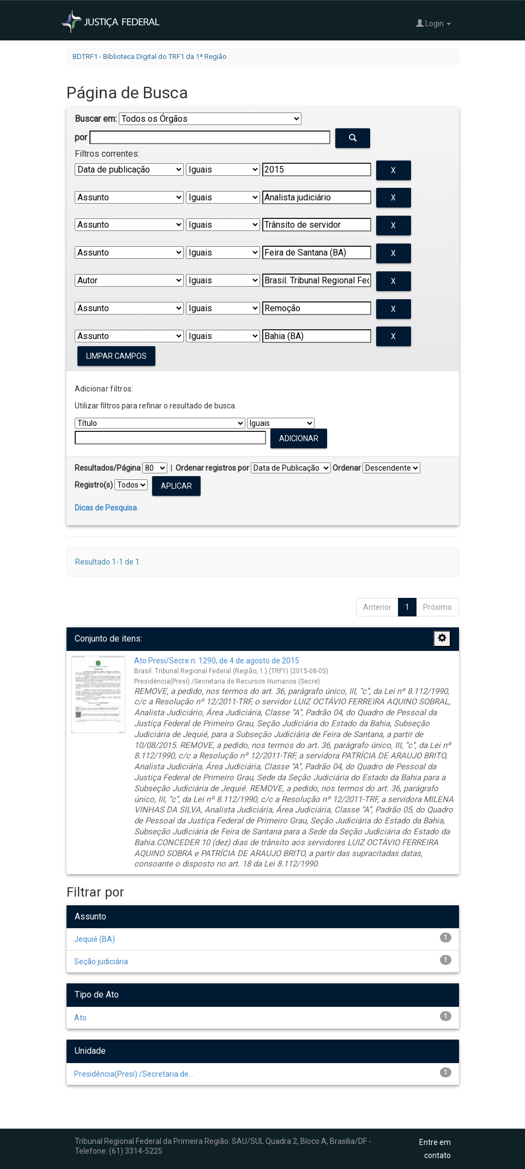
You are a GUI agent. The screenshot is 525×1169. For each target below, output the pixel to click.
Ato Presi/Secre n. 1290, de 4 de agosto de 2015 (216, 660)
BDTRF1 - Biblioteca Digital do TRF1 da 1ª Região (150, 56)
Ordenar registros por (212, 468)
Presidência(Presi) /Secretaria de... (134, 1074)
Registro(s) (94, 484)
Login (433, 23)
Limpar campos (116, 356)
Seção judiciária (101, 961)
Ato (80, 1017)
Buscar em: (96, 119)
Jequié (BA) (94, 939)
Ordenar (347, 468)
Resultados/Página (108, 468)
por (81, 137)
